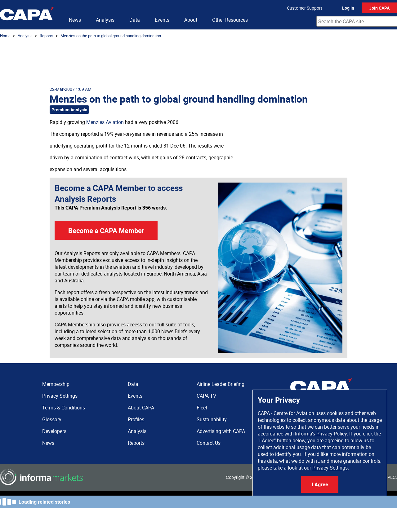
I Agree (320, 484)
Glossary (51, 419)
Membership (55, 384)
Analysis (105, 19)
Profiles (136, 419)
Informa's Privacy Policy (321, 433)
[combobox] (356, 21)
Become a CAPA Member (106, 230)
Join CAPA (379, 8)
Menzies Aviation (105, 122)
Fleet (202, 407)
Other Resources (230, 19)
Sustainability (212, 419)
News (75, 19)
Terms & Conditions (63, 407)
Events (162, 19)
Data (134, 19)
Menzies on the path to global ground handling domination (110, 35)
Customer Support (304, 8)
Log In (348, 8)
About (190, 19)
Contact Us (209, 443)
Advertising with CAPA (221, 431)
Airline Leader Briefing (220, 384)
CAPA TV (206, 395)
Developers (54, 431)
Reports (46, 35)
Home (5, 35)
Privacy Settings (330, 467)
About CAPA (141, 407)
